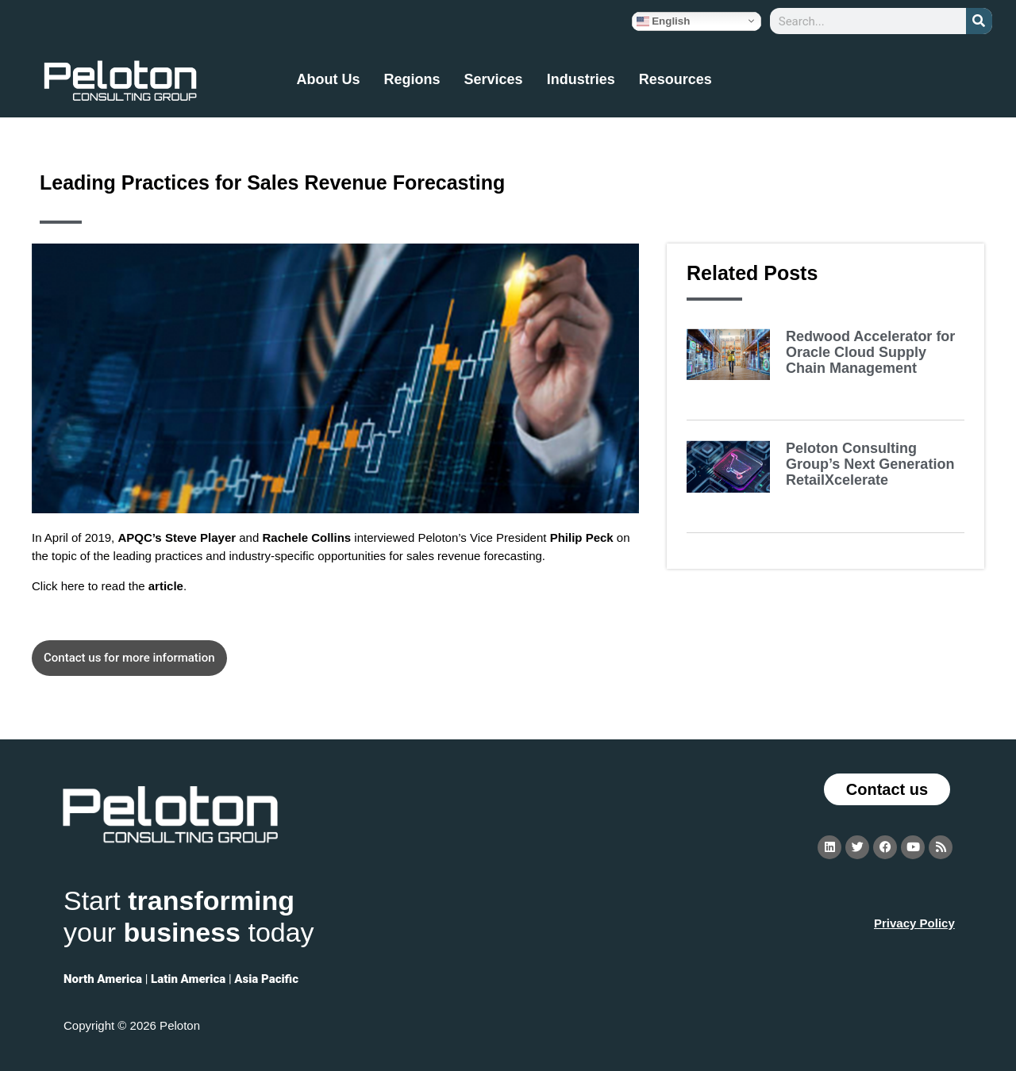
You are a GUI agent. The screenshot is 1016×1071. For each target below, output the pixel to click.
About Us (328, 79)
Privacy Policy (914, 923)
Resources (675, 79)
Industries (581, 79)
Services (493, 79)
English (664, 20)
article (165, 586)
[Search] (979, 21)
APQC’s (139, 537)
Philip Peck (582, 537)
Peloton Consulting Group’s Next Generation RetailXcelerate (870, 464)
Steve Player (200, 537)
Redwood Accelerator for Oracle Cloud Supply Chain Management (870, 352)
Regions (412, 79)
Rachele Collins (306, 537)
